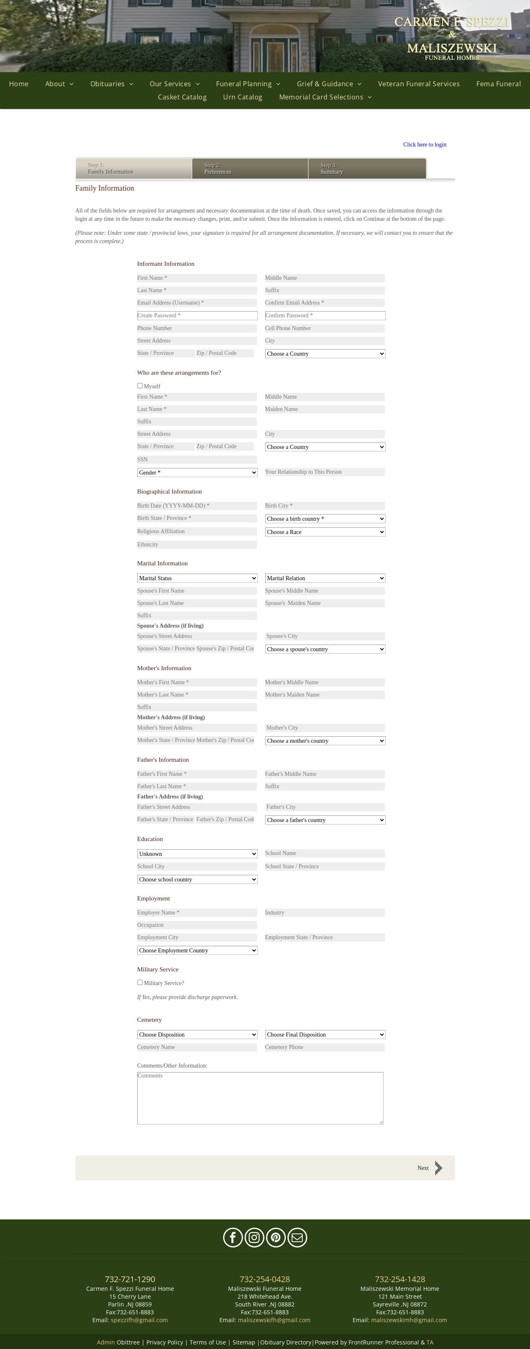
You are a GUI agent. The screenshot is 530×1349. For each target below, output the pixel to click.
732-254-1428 (400, 1279)
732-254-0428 (265, 1279)
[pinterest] (276, 1239)
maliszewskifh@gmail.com (274, 1320)
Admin (106, 1342)
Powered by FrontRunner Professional (367, 1342)
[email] (297, 1239)
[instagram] (254, 1239)
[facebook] (233, 1239)
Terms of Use (208, 1342)
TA (429, 1342)
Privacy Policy (164, 1342)
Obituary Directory (285, 1342)
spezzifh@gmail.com (139, 1320)
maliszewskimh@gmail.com (409, 1320)
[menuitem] (19, 83)
